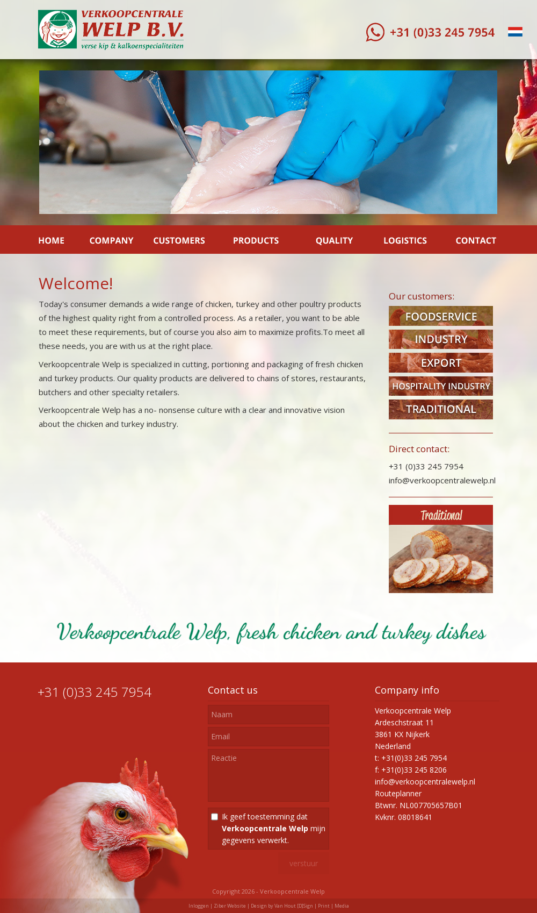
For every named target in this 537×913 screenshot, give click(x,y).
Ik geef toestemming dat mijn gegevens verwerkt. (273, 828)
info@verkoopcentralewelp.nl (425, 781)
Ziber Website (230, 905)
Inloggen (198, 905)
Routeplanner (398, 793)
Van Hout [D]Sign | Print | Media (311, 905)
